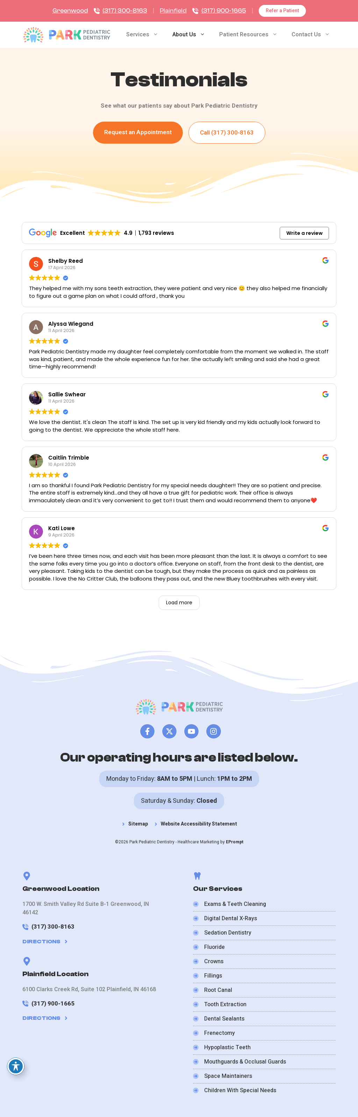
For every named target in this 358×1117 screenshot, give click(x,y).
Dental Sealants (224, 1019)
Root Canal (218, 990)
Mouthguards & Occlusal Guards (245, 1062)
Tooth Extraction (225, 1004)
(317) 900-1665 (223, 10)
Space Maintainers (228, 1076)
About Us (192, 35)
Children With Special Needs (240, 1090)
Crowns (213, 961)
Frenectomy (219, 1033)
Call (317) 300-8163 (227, 132)
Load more (179, 602)
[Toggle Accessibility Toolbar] (15, 1066)
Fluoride (214, 947)
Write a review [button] (304, 233)
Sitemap (138, 824)
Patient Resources (252, 35)
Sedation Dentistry (227, 933)
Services (145, 35)
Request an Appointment (138, 132)
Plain (167, 10)
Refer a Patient (282, 10)
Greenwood (70, 10)
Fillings (213, 976)
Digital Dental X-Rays (230, 918)
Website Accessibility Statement (199, 824)
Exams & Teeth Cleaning (235, 904)
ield (182, 10)
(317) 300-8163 (124, 10)
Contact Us (314, 35)
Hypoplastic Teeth (227, 1047)
